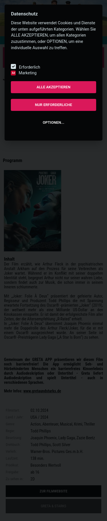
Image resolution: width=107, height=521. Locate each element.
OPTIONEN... (53, 122)
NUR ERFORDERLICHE (53, 105)
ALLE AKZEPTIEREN (53, 87)
